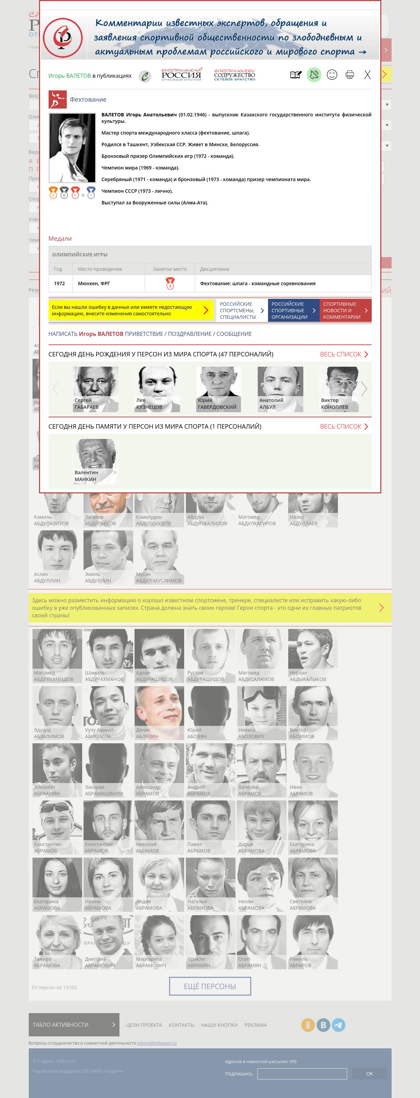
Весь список (340, 357)
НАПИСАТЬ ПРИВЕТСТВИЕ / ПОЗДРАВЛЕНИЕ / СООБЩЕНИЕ (150, 337)
